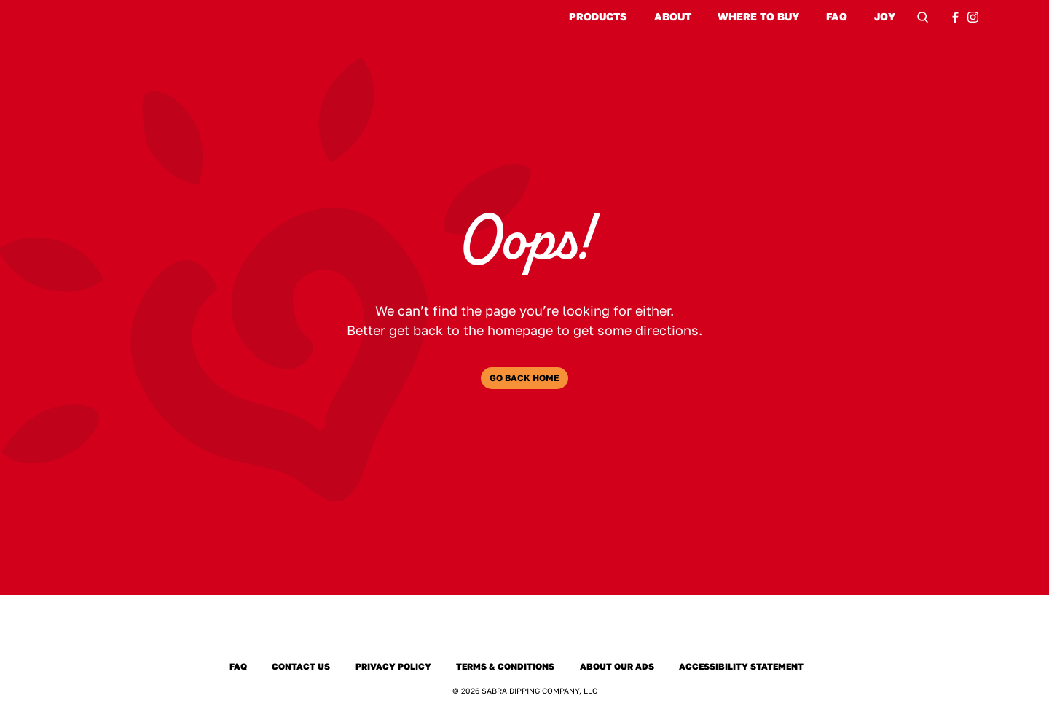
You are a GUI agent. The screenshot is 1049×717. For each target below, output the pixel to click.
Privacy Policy (393, 666)
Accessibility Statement (741, 666)
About (672, 16)
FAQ (836, 16)
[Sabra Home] (524, 631)
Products (598, 16)
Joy (884, 17)
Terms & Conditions (505, 666)
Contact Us (300, 666)
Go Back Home (524, 377)
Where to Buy (758, 16)
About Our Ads (617, 666)
